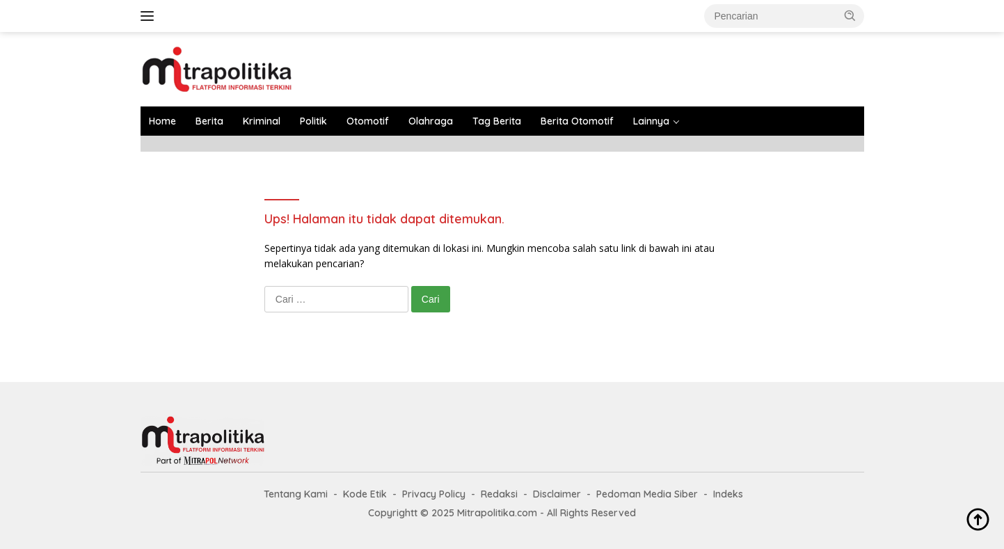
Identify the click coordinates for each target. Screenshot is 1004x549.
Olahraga (430, 121)
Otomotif (367, 121)
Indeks (728, 494)
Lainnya (651, 121)
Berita (209, 121)
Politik (313, 121)
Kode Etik (365, 494)
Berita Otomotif (577, 121)
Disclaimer (557, 494)
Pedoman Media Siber (647, 494)
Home (162, 121)
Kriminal (261, 121)
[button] (850, 15)
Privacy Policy (433, 494)
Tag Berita (496, 121)
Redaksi (499, 494)
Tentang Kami (296, 494)
